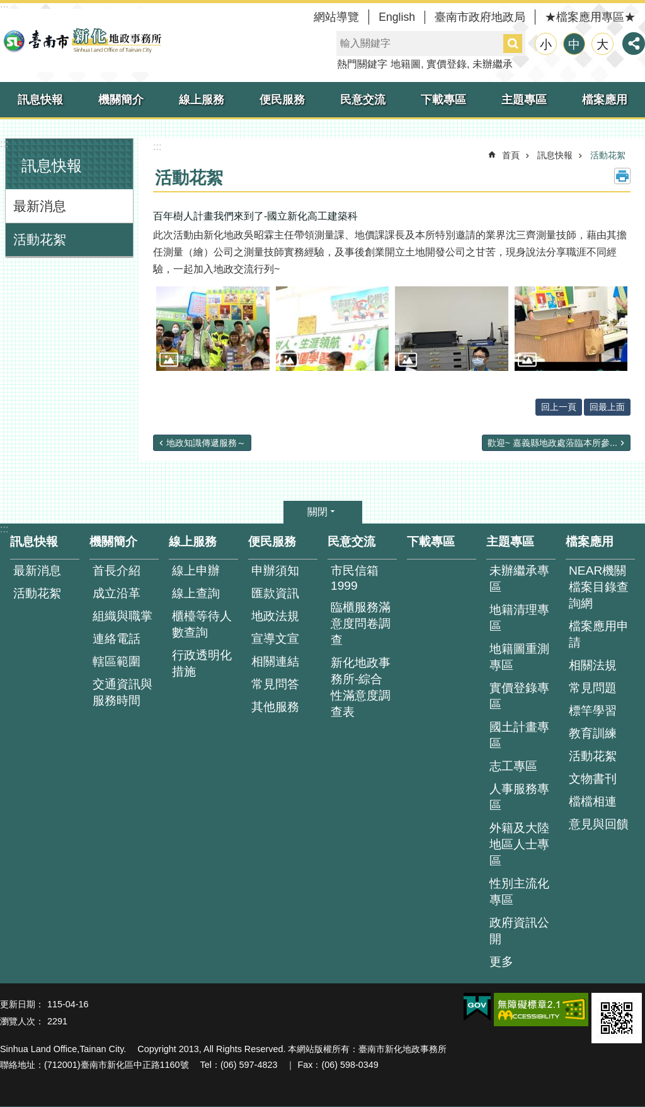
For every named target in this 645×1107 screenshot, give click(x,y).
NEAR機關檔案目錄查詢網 (599, 587)
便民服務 (282, 99)
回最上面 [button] (607, 407)
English (397, 17)
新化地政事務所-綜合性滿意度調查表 (361, 687)
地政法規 (275, 616)
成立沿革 (116, 593)
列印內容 (622, 176)
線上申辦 (196, 570)
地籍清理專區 (519, 618)
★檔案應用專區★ (590, 17)
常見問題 (593, 687)
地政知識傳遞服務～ (206, 443)
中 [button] (574, 44)
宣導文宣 (275, 638)
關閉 (317, 512)
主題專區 (524, 99)
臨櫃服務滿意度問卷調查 (361, 623)
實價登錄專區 (519, 696)
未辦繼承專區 (519, 579)
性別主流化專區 (519, 891)
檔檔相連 (593, 801)
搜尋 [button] (512, 43)
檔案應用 (604, 99)
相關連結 (275, 661)
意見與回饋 (599, 824)
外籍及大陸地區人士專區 (519, 844)
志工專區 (513, 766)
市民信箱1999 (355, 578)
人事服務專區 (519, 797)
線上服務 (201, 99)
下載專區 (443, 99)
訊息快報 (40, 99)
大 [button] (602, 44)
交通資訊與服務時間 (122, 692)
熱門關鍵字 (362, 64)
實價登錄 (446, 64)
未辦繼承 (492, 64)
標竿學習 (593, 710)
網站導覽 (336, 17)
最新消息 (39, 206)
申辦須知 (275, 570)
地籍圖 (406, 64)
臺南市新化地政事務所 (82, 40)
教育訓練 (593, 733)
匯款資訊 (275, 593)
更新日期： (22, 1004)
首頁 (511, 155)
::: (4, 143)
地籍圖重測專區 (519, 657)
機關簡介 (121, 99)
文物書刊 (593, 778)
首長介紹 (116, 570)
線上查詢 (196, 593)
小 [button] (546, 44)
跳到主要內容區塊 (6, 6)
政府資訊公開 (519, 931)
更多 (501, 961)
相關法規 (593, 665)
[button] (213, 329)
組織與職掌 (122, 616)
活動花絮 (39, 239)
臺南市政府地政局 (480, 17)
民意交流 (362, 99)
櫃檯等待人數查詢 (202, 624)
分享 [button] (633, 43)
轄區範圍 (116, 661)
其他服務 (275, 706)
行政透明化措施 (202, 663)
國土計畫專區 (519, 735)
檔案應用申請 (599, 634)
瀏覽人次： (22, 1021)
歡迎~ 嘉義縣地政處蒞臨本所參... (552, 443)
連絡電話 (116, 638)
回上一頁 (558, 407)
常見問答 (275, 684)
